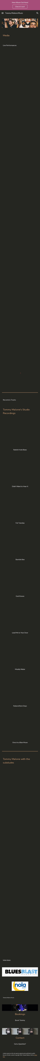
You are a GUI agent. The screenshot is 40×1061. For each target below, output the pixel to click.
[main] (20, 35)
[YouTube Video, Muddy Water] (20, 152)
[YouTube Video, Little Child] (20, 94)
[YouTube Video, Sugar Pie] (20, 909)
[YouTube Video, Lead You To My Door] (20, 617)
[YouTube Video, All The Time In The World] (20, 783)
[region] (20, 5)
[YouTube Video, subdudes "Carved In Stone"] (20, 238)
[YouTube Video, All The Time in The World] (20, 211)
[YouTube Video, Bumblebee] (20, 544)
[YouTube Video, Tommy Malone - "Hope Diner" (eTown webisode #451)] (20, 345)
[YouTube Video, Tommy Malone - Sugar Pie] (20, 315)
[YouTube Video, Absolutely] (20, 877)
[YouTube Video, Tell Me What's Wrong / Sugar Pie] (20, 182)
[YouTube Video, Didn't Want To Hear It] (20, 470)
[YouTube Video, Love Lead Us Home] (20, 65)
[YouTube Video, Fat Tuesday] (20, 507)
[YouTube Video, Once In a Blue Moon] (20, 727)
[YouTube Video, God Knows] (20, 580)
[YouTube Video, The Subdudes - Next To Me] (20, 263)
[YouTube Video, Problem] (20, 123)
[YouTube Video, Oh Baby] (20, 814)
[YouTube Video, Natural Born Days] (20, 690)
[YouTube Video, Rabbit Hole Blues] (20, 434)
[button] (2, 13)
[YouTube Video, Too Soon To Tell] (20, 846)
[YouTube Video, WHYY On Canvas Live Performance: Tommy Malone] (20, 288)
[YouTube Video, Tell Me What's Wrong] (20, 940)
